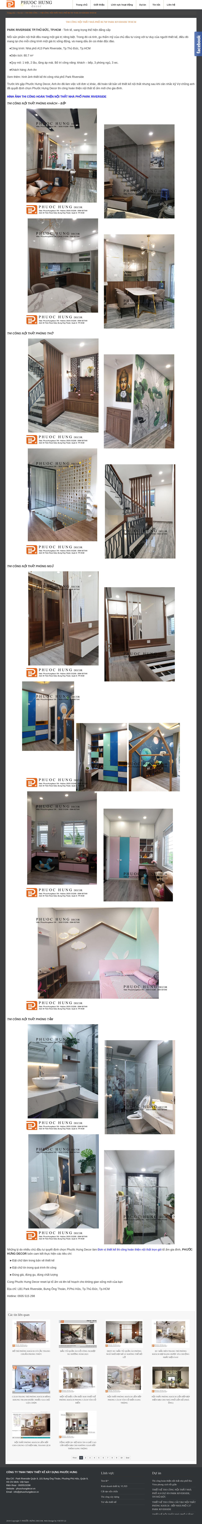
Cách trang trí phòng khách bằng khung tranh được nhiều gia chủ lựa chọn (31, 1399)
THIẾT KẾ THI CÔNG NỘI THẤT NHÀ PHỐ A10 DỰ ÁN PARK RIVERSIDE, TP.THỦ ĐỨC (171, 1493)
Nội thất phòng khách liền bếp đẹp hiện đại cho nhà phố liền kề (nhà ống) (171, 1399)
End (127, 1458)
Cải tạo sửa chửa (109, 1491)
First (75, 1458)
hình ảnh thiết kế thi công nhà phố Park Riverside (53, 76)
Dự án (142, 4)
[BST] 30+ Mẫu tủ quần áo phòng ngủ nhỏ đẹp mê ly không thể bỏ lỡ (124, 1354)
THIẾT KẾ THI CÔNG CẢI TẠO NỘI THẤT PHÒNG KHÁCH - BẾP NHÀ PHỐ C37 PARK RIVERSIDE (174, 1506)
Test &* (105, 1481)
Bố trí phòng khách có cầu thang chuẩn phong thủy (31, 1352)
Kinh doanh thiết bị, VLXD (114, 1486)
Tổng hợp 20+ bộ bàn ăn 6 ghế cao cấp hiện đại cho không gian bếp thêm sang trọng (77, 1445)
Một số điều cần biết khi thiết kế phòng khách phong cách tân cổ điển (77, 1399)
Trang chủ (81, 4)
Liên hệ (171, 4)
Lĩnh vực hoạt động (122, 4)
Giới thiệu (99, 4)
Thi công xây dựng (110, 1497)
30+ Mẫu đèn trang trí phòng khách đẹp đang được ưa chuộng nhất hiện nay (170, 1354)
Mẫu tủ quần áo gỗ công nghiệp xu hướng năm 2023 (77, 1352)
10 (121, 1458)
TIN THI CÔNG (31, 13)
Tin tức (156, 4)
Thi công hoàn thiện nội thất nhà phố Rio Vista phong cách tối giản (172, 1483)
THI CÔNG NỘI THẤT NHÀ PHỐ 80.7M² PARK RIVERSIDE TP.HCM (68, 13)
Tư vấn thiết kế (108, 1502)
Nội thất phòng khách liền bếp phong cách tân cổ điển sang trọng (124, 1399)
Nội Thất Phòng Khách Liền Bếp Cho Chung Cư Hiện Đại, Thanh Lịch (31, 1444)
